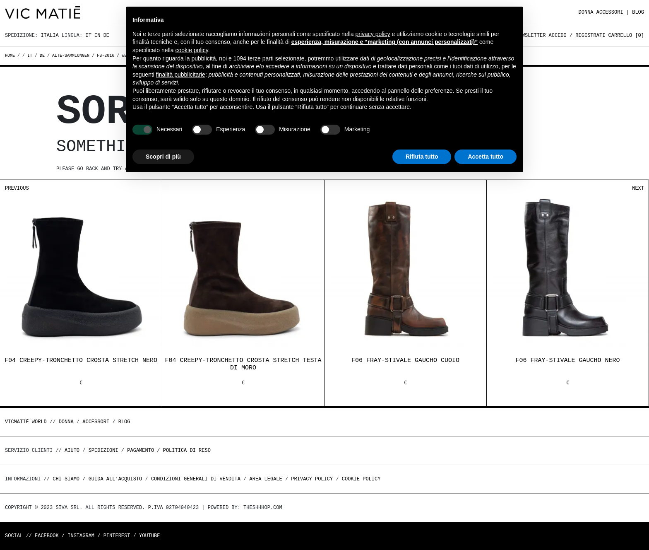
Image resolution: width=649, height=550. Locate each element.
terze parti (261, 58)
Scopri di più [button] (163, 156)
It (88, 35)
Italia (49, 35)
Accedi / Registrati (577, 35)
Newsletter (531, 35)
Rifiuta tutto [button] (422, 156)
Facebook (47, 535)
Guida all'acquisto (115, 478)
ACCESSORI (609, 12)
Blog (638, 12)
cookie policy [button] (191, 50)
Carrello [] (626, 35)
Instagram (80, 535)
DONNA (586, 12)
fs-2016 (105, 55)
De (106, 35)
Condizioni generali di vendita (195, 478)
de (42, 55)
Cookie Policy (361, 478)
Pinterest (116, 535)
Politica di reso (187, 450)
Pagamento (140, 450)
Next (638, 188)
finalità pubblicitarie (180, 74)
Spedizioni (103, 450)
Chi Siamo (66, 478)
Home (11, 55)
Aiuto (72, 450)
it (29, 55)
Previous (17, 188)
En (97, 35)
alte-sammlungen (70, 55)
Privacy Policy (312, 478)
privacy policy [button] (373, 34)
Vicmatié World (26, 421)
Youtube (149, 535)
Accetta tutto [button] (485, 156)
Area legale (265, 478)
